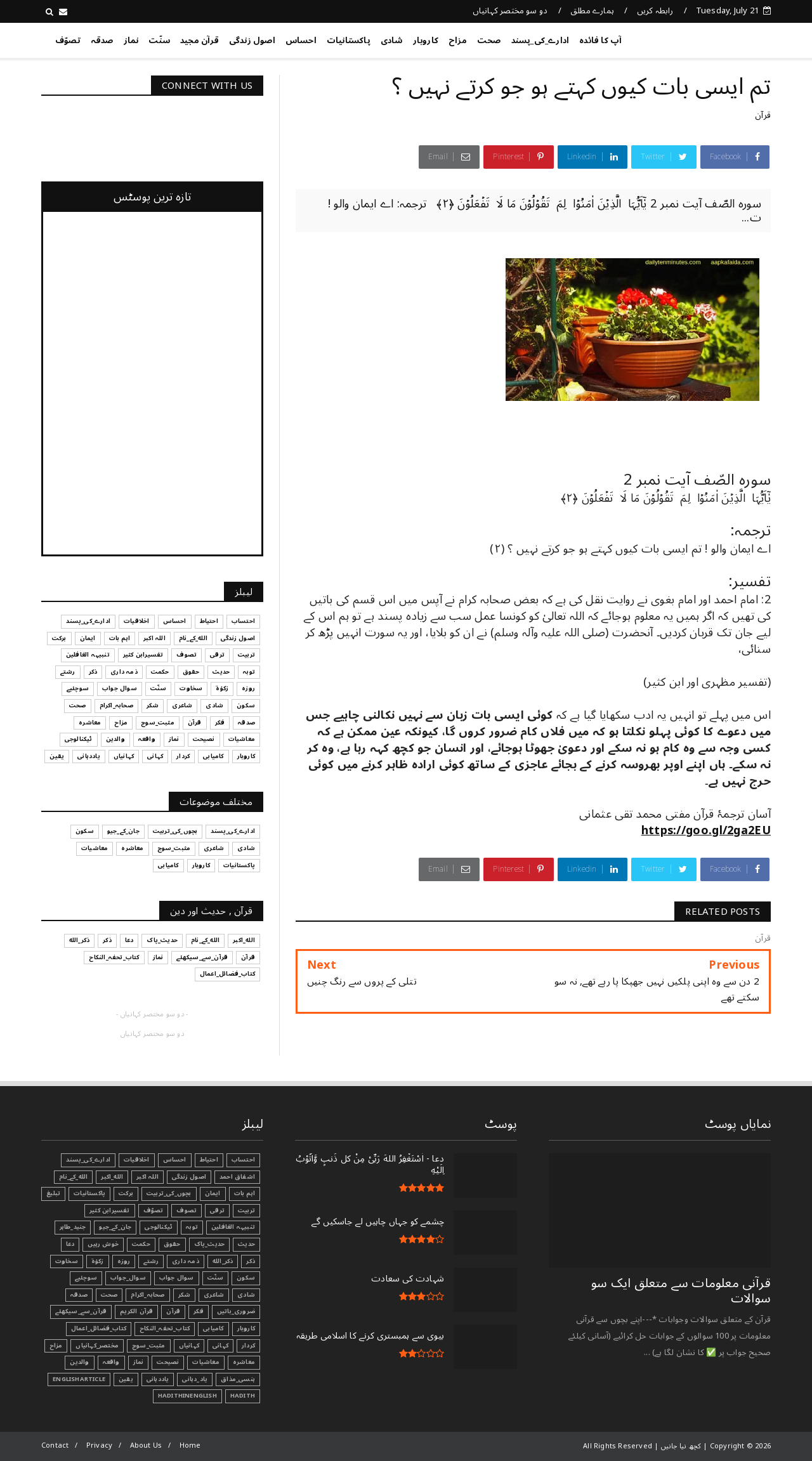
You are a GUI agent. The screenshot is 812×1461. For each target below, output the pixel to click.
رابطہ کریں (655, 11)
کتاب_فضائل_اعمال (98, 1328)
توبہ (192, 1227)
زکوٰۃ (97, 1261)
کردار (248, 1345)
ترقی (217, 1210)
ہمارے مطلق (592, 11)
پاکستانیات (348, 40)
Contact (55, 1445)
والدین (79, 1362)
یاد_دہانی (194, 1379)
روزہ (124, 1261)
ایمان (213, 1193)
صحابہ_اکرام (147, 1294)
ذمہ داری (185, 1261)
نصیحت (168, 1362)
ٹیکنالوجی (159, 1227)
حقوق (172, 1244)
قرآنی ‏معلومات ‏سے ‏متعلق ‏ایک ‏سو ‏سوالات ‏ (681, 1291)
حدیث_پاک (209, 1244)
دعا (70, 1244)
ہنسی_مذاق (238, 1379)
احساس (301, 40)
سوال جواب (176, 1277)
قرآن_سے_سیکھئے (81, 1311)
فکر (198, 1311)
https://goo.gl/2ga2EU (706, 830)
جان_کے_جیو (115, 1227)
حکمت (141, 1244)
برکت (126, 1193)
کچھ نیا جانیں (720, 38)
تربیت (246, 1210)
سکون (246, 1277)
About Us (146, 1445)
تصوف (186, 1210)
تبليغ (53, 1193)
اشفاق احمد (237, 1176)
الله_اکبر (112, 1176)
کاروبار (425, 40)
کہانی (220, 1345)
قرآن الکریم (136, 1311)
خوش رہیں (103, 1244)
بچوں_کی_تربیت (169, 1193)
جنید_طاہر (73, 1227)
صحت (489, 40)
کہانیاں (189, 1345)
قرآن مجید (199, 40)
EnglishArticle (79, 1379)
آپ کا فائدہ (600, 40)
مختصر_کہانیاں (97, 1345)
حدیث (246, 1244)
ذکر (250, 1261)
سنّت (159, 40)
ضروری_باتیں (236, 1311)
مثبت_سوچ (149, 1345)
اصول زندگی (252, 40)
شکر (184, 1294)
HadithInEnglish (187, 1395)
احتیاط (209, 1159)
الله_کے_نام (73, 1176)
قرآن (763, 115)
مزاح (458, 40)
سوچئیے (86, 1277)
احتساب (243, 1159)
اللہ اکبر (147, 1176)
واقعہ (111, 1362)
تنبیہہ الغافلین (233, 1227)
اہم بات (244, 1193)
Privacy (99, 1445)
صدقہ (102, 40)
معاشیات (205, 1362)
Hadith (242, 1395)
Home (190, 1445)
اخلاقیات (137, 1159)
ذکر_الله (223, 1261)
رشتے (151, 1261)
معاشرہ (244, 1362)
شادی (392, 40)
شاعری (214, 1294)
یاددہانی (158, 1379)
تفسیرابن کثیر (109, 1210)
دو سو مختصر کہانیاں (510, 11)
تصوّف (68, 40)
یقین (126, 1379)
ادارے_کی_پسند (540, 40)
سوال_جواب (128, 1277)
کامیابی (213, 1328)
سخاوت (66, 1261)
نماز (131, 40)
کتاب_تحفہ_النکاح (165, 1328)
